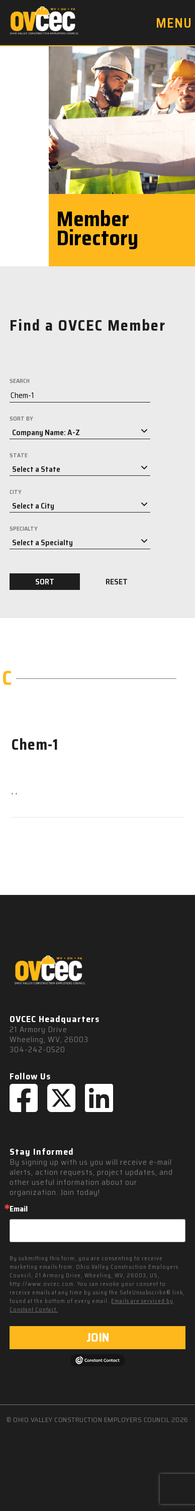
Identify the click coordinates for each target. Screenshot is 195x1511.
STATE (19, 455)
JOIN (97, 1337)
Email (19, 1209)
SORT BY (21, 419)
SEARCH (20, 381)
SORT (44, 581)
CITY (16, 492)
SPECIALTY (24, 529)
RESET (117, 581)
